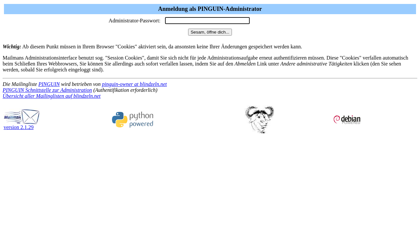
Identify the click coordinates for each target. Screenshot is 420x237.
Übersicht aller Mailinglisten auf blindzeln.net (51, 96)
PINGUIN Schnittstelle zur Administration (47, 90)
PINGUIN (49, 84)
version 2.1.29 (22, 125)
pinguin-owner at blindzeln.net (134, 84)
